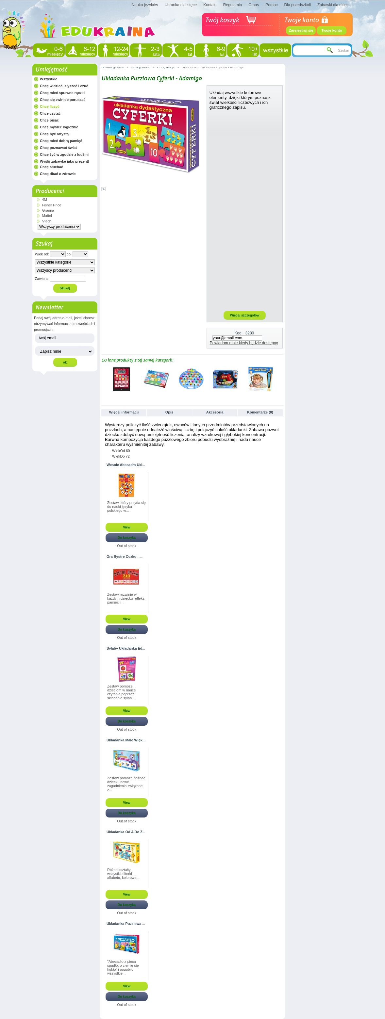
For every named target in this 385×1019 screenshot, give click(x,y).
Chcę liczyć (49, 106)
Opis (169, 412)
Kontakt (210, 5)
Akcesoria (215, 412)
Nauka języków (145, 5)
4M (44, 200)
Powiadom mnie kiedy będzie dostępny (244, 343)
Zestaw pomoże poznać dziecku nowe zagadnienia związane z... (126, 784)
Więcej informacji (124, 412)
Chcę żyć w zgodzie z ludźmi (64, 154)
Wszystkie (48, 79)
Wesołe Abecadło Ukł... (126, 465)
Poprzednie (102, 379)
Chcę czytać (50, 113)
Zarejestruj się (301, 30)
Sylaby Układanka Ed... (126, 648)
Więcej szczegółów (244, 315)
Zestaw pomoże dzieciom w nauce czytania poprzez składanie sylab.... (121, 692)
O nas (253, 5)
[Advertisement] (244, 210)
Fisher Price (51, 205)
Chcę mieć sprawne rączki (62, 93)
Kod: (238, 333)
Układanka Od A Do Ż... (126, 832)
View (126, 527)
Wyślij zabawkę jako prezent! (64, 161)
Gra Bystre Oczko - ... (124, 556)
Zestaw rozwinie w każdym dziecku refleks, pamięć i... (126, 598)
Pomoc (271, 5)
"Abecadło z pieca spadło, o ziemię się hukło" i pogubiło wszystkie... (123, 967)
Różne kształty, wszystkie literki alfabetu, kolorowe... (123, 874)
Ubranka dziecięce (180, 5)
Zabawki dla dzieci (333, 5)
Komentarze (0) (260, 412)
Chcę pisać (49, 120)
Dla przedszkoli (297, 5)
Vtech (46, 221)
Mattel (47, 216)
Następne (280, 379)
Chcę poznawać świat (58, 148)
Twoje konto (331, 30)
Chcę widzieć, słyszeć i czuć (64, 86)
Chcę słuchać (51, 167)
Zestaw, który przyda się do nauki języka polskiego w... (126, 506)
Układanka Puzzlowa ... (126, 924)
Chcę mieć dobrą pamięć (61, 141)
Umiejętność (51, 69)
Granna (48, 210)
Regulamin (232, 5)
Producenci (49, 191)
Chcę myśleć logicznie (59, 127)
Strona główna (112, 67)
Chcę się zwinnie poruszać (62, 100)
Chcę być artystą (54, 134)
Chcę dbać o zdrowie (57, 174)
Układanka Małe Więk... (126, 740)
